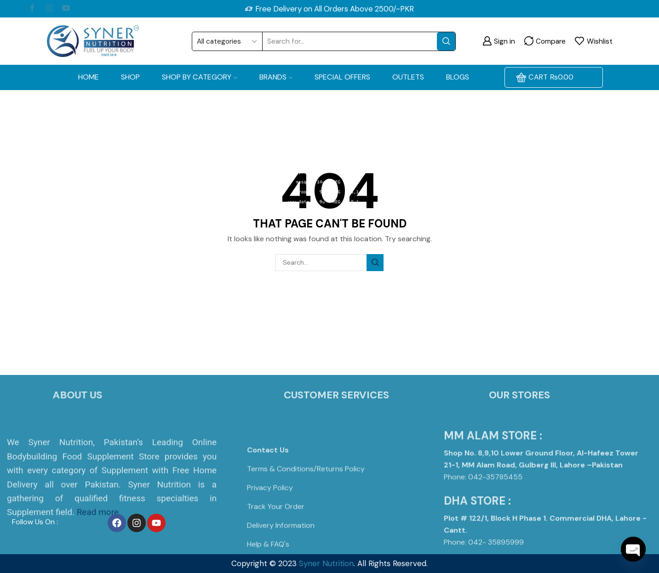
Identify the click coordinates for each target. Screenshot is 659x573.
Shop (130, 77)
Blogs (457, 77)
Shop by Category (199, 77)
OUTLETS (408, 77)
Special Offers (342, 77)
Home (88, 77)
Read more (98, 552)
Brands (275, 77)
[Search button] (446, 41)
